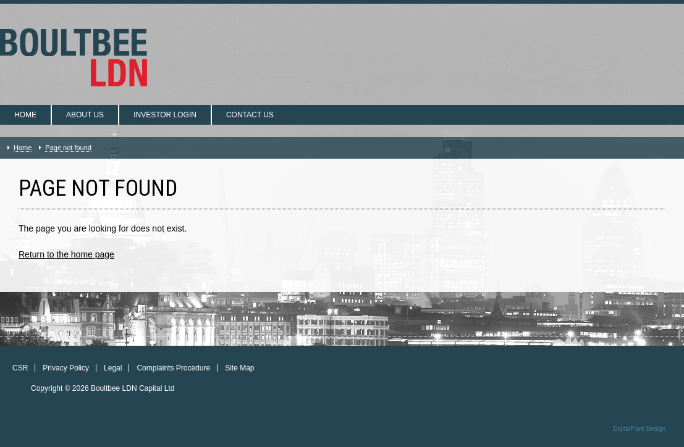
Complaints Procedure (173, 368)
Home (25, 115)
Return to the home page (66, 254)
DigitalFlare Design (639, 428)
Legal (113, 368)
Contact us (250, 115)
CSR (20, 368)
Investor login (164, 115)
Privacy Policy (66, 368)
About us (85, 115)
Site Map (239, 368)
